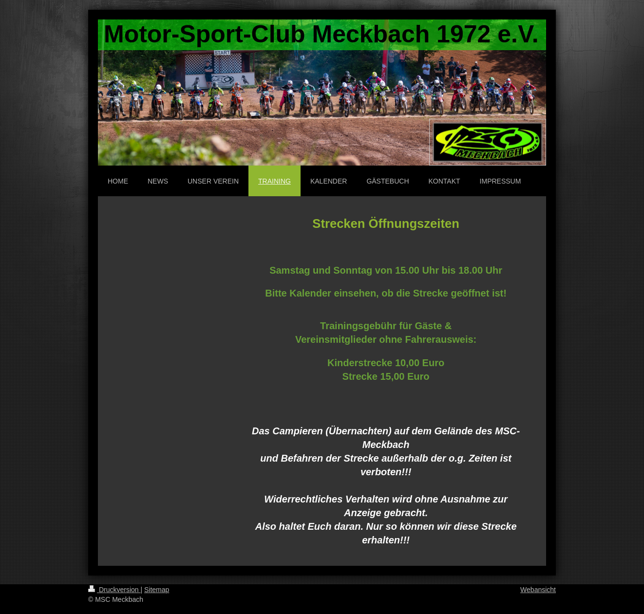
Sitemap (156, 590)
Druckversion (114, 590)
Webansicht (538, 590)
